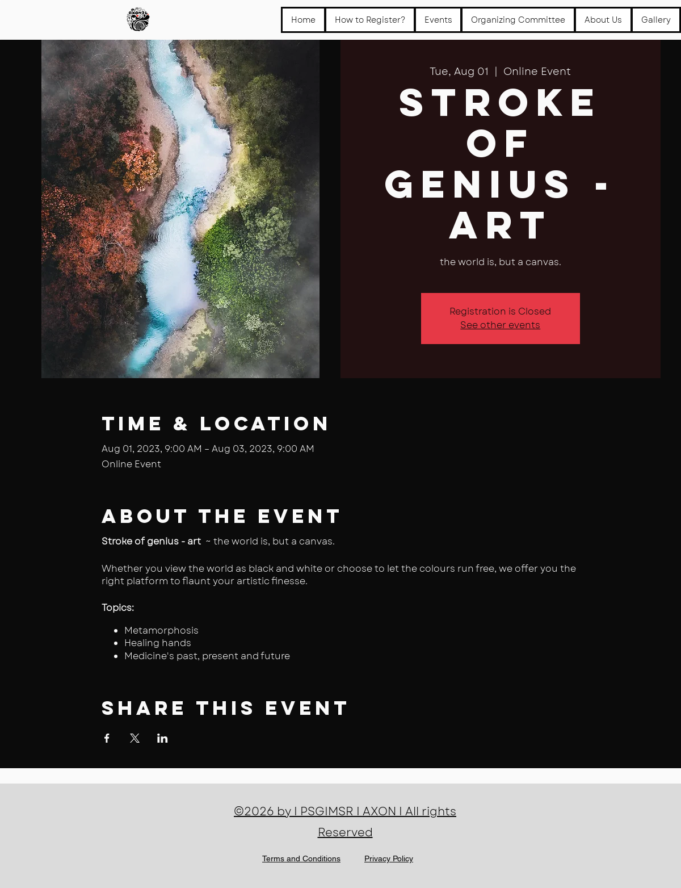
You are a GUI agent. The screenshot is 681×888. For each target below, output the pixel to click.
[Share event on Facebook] (107, 738)
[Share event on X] (134, 738)
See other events (500, 325)
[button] (438, 19)
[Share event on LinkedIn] (162, 738)
